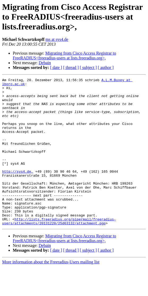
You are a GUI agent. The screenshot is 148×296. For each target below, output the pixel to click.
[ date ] (56, 67)
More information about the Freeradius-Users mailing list (50, 291)
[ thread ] (71, 67)
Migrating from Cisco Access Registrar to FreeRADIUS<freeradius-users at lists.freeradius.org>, (64, 55)
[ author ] (106, 67)
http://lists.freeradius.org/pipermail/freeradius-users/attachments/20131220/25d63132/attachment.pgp (59, 250)
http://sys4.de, (17, 190)
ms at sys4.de (57, 39)
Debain (45, 62)
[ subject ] (88, 67)
